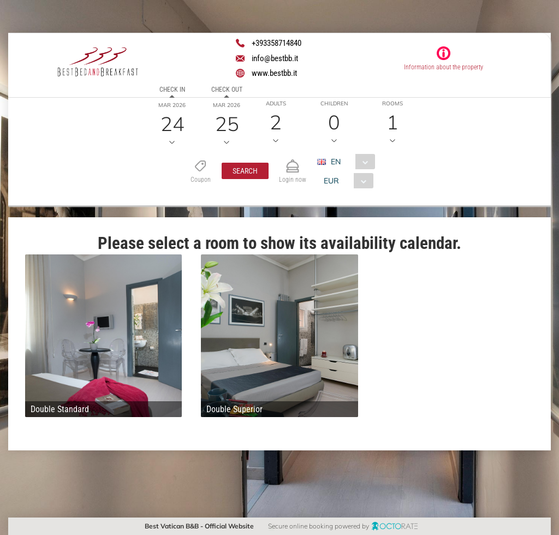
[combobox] (350, 161)
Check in (172, 89)
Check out (226, 89)
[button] (245, 171)
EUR (331, 181)
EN (336, 162)
